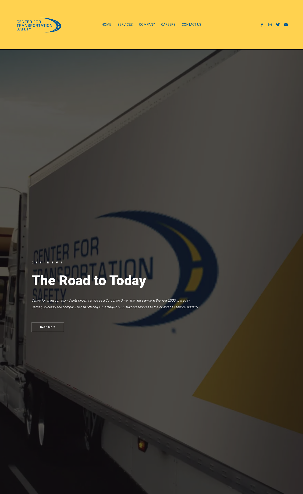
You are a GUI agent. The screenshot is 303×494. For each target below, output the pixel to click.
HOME (106, 25)
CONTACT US (191, 25)
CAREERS (168, 25)
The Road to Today (89, 281)
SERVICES (125, 25)
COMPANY (147, 25)
